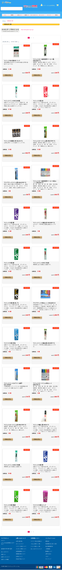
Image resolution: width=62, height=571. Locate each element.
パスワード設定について (21, 546)
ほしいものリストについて (36, 548)
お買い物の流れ (19, 541)
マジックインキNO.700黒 (12, 465)
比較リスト (3, 554)
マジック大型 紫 (9, 222)
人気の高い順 (6, 42)
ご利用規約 (48, 548)
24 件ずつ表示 (15, 42)
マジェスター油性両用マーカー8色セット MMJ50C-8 (44, 181)
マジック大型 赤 (38, 101)
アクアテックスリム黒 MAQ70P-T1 (15, 182)
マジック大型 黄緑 (10, 505)
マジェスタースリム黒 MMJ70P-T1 (44, 141)
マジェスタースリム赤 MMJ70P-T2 (15, 425)
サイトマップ (48, 558)
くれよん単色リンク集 (35, 543)
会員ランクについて (5, 556)
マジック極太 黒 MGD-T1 (41, 425)
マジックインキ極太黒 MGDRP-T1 (44, 343)
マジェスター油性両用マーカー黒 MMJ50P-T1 (43, 60)
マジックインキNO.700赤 (41, 263)
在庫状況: (5, 69)
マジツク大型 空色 (10, 343)
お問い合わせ (48, 553)
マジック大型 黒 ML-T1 (11, 303)
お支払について (19, 556)
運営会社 (47, 541)
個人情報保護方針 (49, 546)
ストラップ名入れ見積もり (36, 541)
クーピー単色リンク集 (35, 546)
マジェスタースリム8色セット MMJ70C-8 (42, 384)
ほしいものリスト (5, 551)
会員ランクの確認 (5, 559)
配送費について (49, 551)
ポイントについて (19, 543)
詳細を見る (8, 75)
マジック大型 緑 (9, 263)
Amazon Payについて (20, 558)
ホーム (4, 20)
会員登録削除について (20, 551)
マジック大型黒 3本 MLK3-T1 (13, 141)
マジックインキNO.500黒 (12, 101)
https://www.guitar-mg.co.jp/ (27, 29)
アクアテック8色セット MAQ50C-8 (44, 303)
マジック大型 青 (38, 465)
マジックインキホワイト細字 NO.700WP (13, 384)
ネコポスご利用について (21, 548)
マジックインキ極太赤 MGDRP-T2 (44, 222)
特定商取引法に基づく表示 (51, 543)
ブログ (47, 556)
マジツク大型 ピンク (39, 505)
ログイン (3, 540)
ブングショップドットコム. (13, 566)
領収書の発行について (20, 553)
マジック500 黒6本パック (12, 60)
